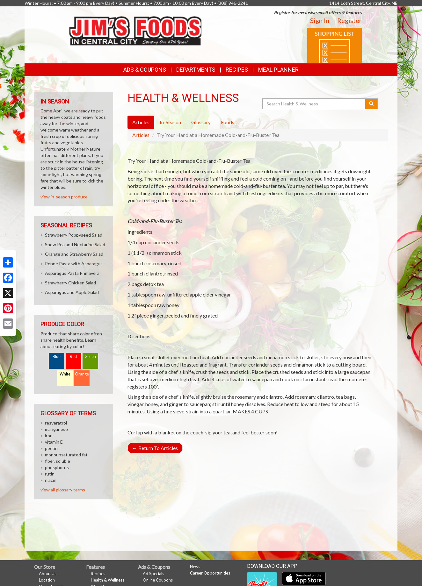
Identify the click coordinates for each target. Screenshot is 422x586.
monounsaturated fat (66, 454)
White (65, 374)
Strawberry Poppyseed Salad (73, 235)
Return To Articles (155, 448)
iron (49, 435)
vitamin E (54, 442)
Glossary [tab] (201, 122)
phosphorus (57, 467)
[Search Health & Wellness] (314, 103)
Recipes (237, 69)
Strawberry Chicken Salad (70, 282)
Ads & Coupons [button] (144, 69)
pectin (51, 448)
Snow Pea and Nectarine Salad (75, 244)
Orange (82, 374)
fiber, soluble (57, 461)
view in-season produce (64, 196)
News (195, 566)
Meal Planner (278, 69)
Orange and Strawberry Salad (74, 254)
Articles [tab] (140, 122)
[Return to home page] (136, 29)
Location (47, 579)
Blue (57, 356)
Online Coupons (158, 579)
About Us (47, 573)
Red (73, 356)
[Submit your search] (371, 103)
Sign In (319, 20)
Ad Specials (153, 573)
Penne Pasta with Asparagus (74, 263)
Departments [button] (195, 69)
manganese (56, 429)
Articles (140, 135)
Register (349, 20)
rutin (50, 473)
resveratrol (56, 422)
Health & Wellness (107, 579)
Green (90, 356)
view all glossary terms (62, 489)
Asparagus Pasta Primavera (72, 273)
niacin (50, 480)
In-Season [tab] (170, 122)
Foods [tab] (227, 122)
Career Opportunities (210, 572)
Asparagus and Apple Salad (72, 292)
